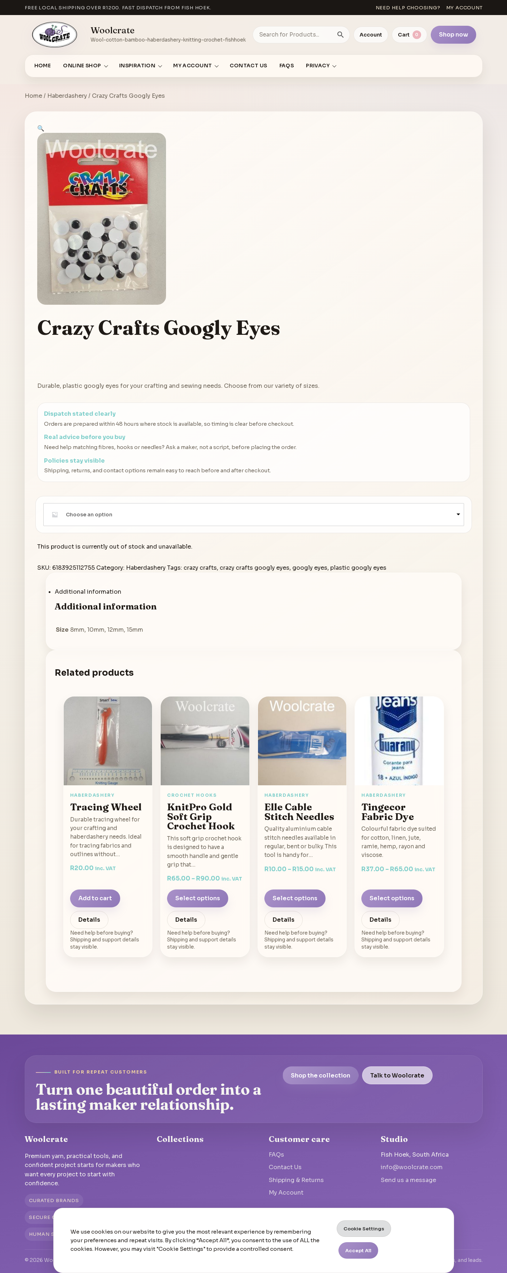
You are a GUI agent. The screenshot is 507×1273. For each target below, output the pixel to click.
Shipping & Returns (296, 1180)
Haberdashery (67, 96)
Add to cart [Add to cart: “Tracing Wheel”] (95, 898)
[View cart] (409, 34)
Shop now (453, 34)
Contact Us (248, 66)
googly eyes (309, 568)
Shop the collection (320, 1075)
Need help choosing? (408, 8)
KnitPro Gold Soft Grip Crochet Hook (201, 816)
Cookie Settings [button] (363, 1229)
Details (89, 920)
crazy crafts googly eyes (254, 568)
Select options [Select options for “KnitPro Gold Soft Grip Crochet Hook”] (197, 898)
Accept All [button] (358, 1251)
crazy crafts (200, 568)
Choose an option (89, 514)
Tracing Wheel (106, 807)
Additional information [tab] (88, 591)
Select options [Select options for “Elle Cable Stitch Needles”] (295, 898)
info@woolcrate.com (412, 1167)
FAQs (286, 66)
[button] (40, 128)
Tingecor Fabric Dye (387, 812)
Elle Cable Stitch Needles (299, 812)
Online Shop (82, 66)
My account (464, 8)
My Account (286, 1192)
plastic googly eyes (358, 568)
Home (42, 66)
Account (371, 35)
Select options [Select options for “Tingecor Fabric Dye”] (392, 898)
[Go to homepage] (55, 34)
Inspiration (137, 66)
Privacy (318, 66)
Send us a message (408, 1180)
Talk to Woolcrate (397, 1075)
